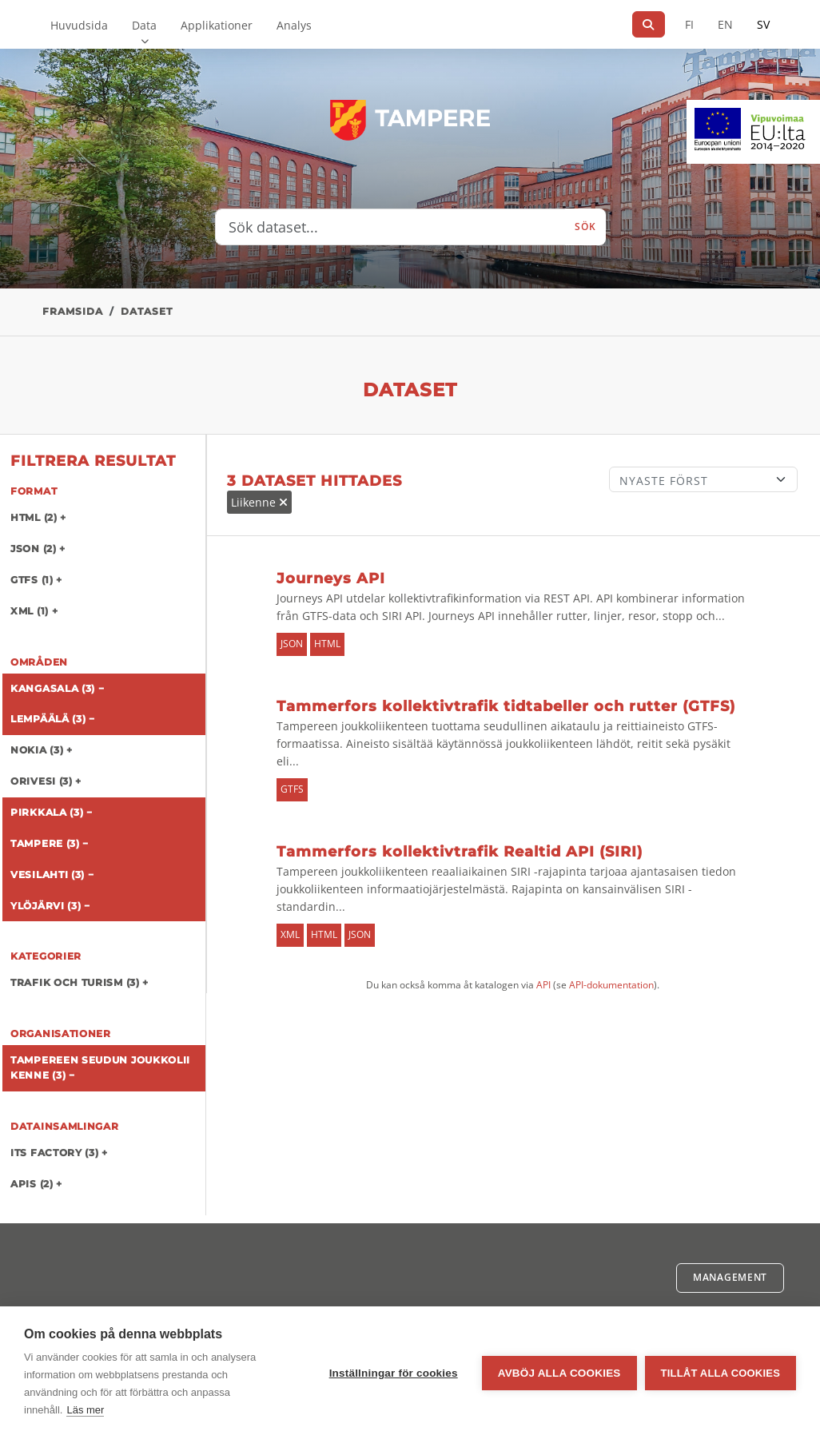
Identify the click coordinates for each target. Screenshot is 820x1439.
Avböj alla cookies (559, 1373)
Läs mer (85, 1410)
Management (730, 1277)
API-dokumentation (611, 985)
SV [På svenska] (763, 24)
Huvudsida (79, 25)
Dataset (147, 311)
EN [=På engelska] (725, 24)
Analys (294, 25)
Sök (585, 226)
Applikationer (217, 25)
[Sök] (648, 24)
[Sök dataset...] (391, 227)
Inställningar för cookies (393, 1373)
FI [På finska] (689, 24)
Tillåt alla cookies (720, 1373)
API (543, 985)
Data (144, 25)
